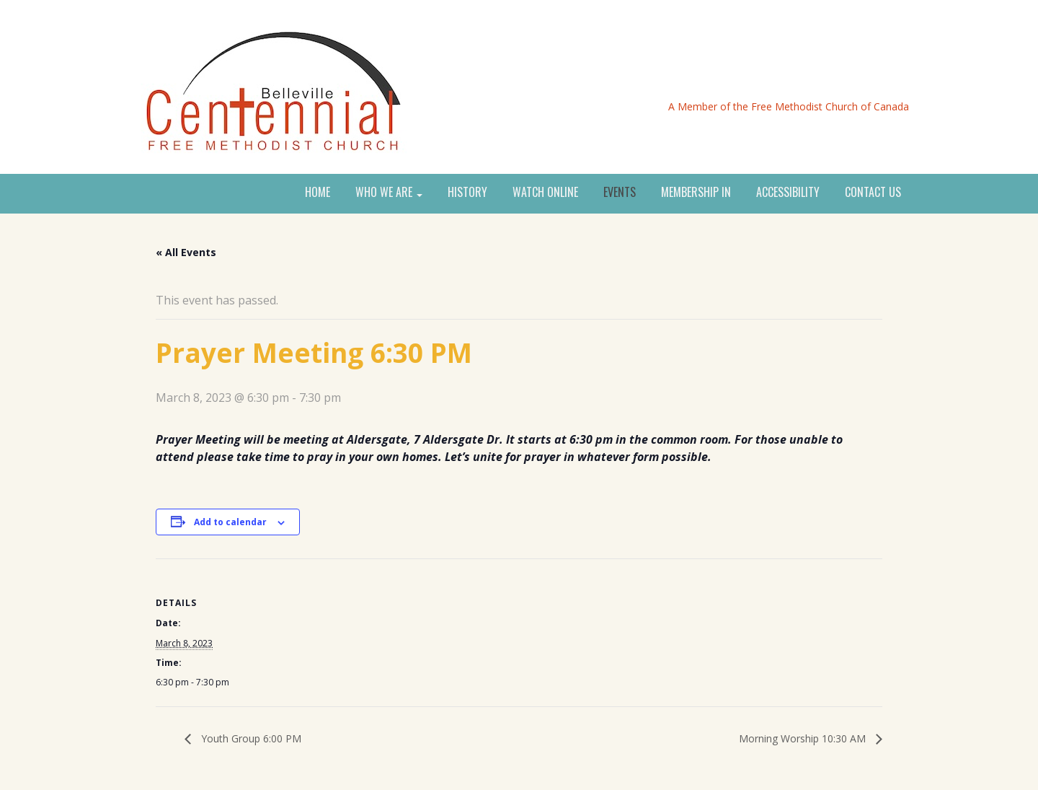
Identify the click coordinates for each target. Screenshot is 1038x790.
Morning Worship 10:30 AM (804, 738)
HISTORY (467, 193)
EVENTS (619, 193)
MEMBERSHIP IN (696, 193)
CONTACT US (873, 193)
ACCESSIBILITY (788, 193)
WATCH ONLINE (545, 193)
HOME (317, 193)
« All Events (186, 252)
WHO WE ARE (388, 193)
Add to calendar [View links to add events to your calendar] (230, 522)
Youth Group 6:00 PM (249, 738)
